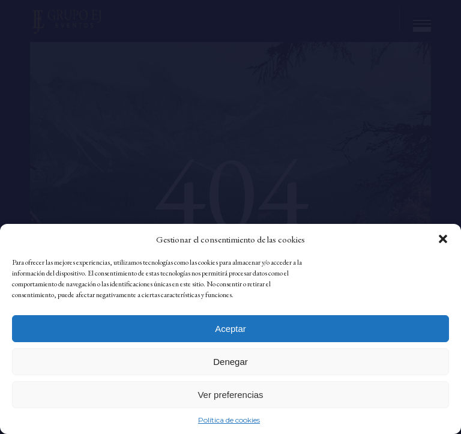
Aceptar (230, 329)
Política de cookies (229, 419)
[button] (443, 239)
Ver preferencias (230, 395)
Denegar (230, 362)
